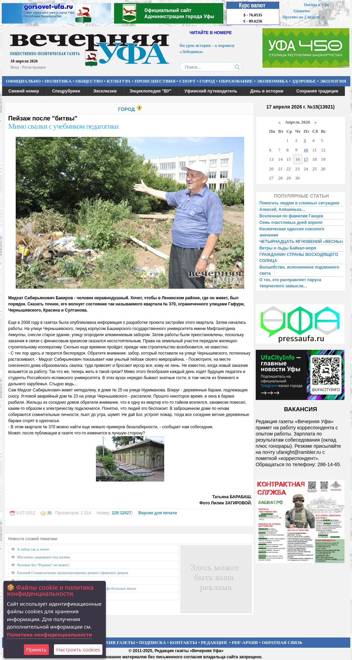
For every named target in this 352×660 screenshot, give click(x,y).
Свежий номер (24, 91)
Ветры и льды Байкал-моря (287, 248)
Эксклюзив (105, 91)
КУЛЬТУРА (119, 81)
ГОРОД (207, 81)
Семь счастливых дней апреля (291, 222)
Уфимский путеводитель (210, 91)
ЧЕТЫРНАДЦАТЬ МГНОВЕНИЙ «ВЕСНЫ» (301, 241)
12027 (125, 513)
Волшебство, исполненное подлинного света (299, 270)
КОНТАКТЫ (183, 642)
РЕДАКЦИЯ (214, 642)
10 (306, 150)
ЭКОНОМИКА (272, 81)
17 (306, 159)
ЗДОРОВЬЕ (304, 81)
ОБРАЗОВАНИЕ (236, 81)
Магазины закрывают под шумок (43, 557)
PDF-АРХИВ (245, 642)
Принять (36, 649)
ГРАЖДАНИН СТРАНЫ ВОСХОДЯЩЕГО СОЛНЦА (298, 257)
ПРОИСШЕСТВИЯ (155, 81)
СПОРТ (187, 81)
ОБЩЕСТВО (89, 81)
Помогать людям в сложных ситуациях (299, 203)
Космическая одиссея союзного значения (291, 232)
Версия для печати (157, 513)
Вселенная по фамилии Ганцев (291, 216)
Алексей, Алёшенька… (282, 209)
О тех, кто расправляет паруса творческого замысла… (290, 282)
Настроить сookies (78, 649)
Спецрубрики (66, 91)
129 (115, 513)
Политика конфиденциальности (49, 634)
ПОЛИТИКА (58, 81)
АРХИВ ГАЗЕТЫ (117, 642)
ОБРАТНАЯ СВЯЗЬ (282, 642)
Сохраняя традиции (317, 91)
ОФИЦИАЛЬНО (23, 81)
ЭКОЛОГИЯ (333, 81)
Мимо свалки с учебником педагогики (63, 126)
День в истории (266, 91)
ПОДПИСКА (152, 642)
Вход (15, 67)
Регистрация (33, 67)
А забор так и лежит (33, 549)
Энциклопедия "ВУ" (151, 91)
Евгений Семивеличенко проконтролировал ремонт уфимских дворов (72, 573)
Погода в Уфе (316, 4)
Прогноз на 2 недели (301, 17)
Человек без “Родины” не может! (43, 565)
